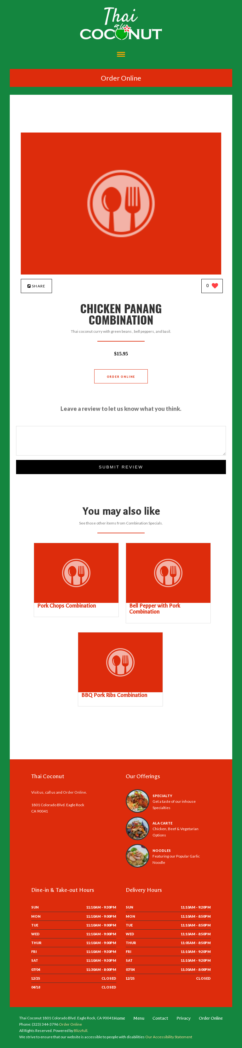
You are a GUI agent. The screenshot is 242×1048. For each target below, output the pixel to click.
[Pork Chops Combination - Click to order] (76, 601)
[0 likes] (212, 286)
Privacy (183, 1018)
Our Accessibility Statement (168, 1036)
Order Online (121, 78)
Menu (138, 1018)
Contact (160, 1018)
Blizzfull (80, 1030)
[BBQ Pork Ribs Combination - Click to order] (120, 690)
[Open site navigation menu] (121, 55)
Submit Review (121, 467)
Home (119, 1018)
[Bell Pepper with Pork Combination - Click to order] (168, 601)
